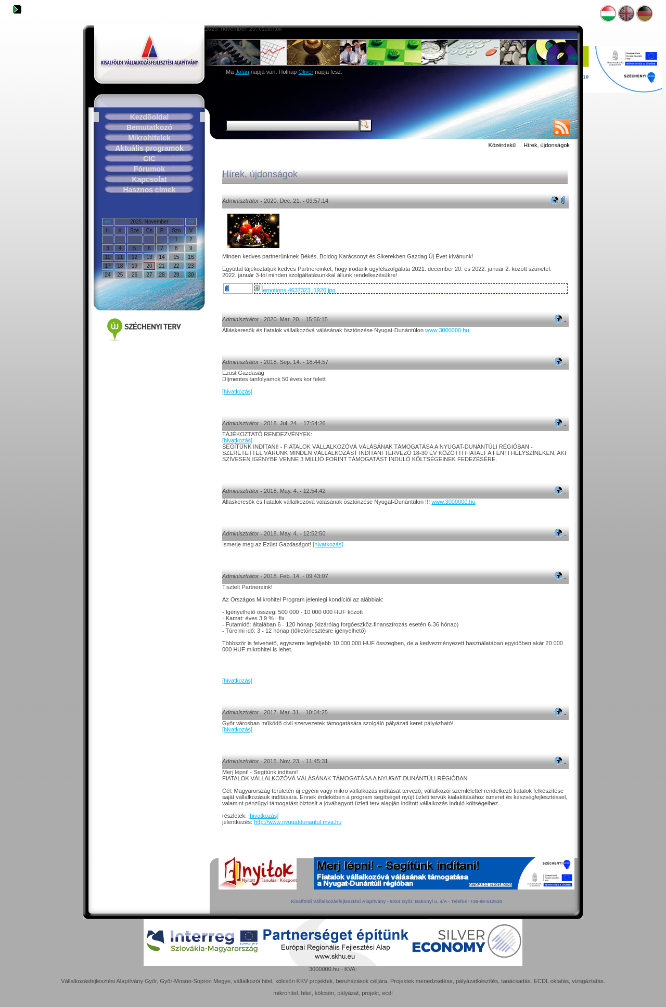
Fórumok (149, 169)
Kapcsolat (149, 179)
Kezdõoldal (149, 117)
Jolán (242, 72)
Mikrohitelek (149, 138)
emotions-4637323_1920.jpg (294, 290)
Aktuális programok (149, 148)
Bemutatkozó (149, 127)
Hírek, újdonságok (546, 145)
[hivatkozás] (237, 391)
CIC (149, 158)
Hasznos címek (149, 190)
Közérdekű (502, 145)
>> (191, 222)
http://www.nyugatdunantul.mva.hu (297, 822)
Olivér (305, 72)
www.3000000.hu (447, 330)
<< (108, 222)
